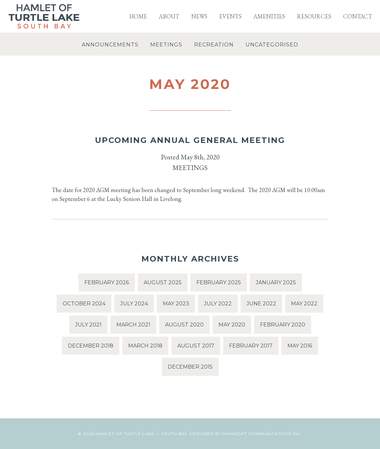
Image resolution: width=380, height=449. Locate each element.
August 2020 (184, 325)
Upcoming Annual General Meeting (190, 140)
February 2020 (282, 325)
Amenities (269, 16)
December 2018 (90, 346)
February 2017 (251, 346)
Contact (357, 16)
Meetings (166, 45)
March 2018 (145, 346)
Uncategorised (272, 45)
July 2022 (218, 303)
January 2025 (276, 282)
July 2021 (88, 325)
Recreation (214, 45)
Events (230, 16)
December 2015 (190, 367)
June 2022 (261, 303)
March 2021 (133, 325)
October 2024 (84, 303)
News (199, 16)
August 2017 (195, 346)
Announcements (110, 45)
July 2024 (134, 303)
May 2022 (304, 303)
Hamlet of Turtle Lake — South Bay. (142, 433)
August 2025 (163, 282)
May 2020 (232, 325)
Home (138, 16)
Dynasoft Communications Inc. (262, 433)
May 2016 (299, 346)
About (169, 16)
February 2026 (106, 282)
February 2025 (218, 282)
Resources (314, 16)
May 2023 (176, 303)
